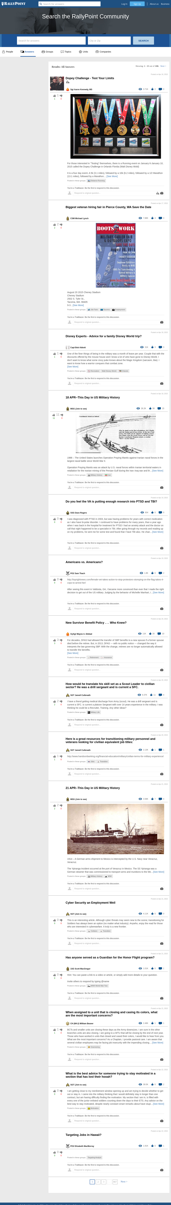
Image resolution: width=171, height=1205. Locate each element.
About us (154, 3)
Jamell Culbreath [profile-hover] (83, 695)
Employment (118, 310)
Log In (124, 3)
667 (115, 1182)
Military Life (94, 712)
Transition (102, 761)
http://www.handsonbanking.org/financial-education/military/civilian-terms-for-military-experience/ (115, 756)
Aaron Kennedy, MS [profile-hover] (83, 89)
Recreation (93, 371)
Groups (47, 52)
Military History (95, 475)
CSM (72, 218)
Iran (108, 475)
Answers (27, 52)
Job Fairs (93, 310)
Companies (103, 52)
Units (83, 52)
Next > (163, 66)
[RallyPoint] (13, 4)
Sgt (71, 89)
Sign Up (137, 3)
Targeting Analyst (94, 1157)
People (7, 52)
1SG (72, 969)
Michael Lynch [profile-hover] (81, 218)
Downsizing (94, 1047)
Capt (72, 347)
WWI (108, 876)
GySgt (73, 634)
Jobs (91, 762)
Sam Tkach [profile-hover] (80, 573)
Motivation (93, 1108)
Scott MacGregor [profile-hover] (83, 969)
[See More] (112, 176)
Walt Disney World (109, 371)
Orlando (123, 371)
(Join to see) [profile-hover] (81, 409)
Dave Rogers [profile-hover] (81, 513)
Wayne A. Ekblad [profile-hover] (84, 634)
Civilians (92, 931)
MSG (72, 409)
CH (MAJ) (74, 1023)
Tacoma (105, 310)
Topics (65, 52)
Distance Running (96, 181)
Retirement (93, 657)
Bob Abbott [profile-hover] (80, 347)
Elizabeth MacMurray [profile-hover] (84, 1146)
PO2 (72, 573)
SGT (72, 695)
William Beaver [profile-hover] (86, 1023)
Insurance (106, 657)
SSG (72, 513)
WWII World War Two (97, 986)
